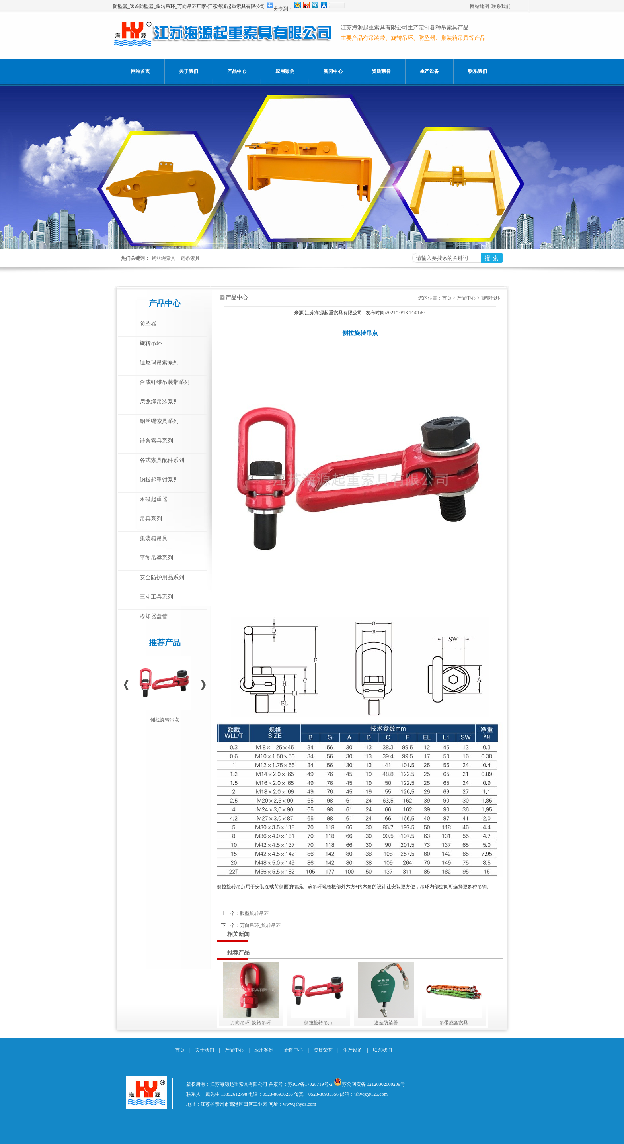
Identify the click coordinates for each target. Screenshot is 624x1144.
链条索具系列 (156, 441)
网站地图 (479, 6)
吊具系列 (151, 519)
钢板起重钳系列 (159, 480)
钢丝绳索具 (164, 258)
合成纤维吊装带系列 (165, 382)
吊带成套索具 (453, 1022)
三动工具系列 (156, 597)
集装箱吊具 (154, 538)
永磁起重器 (154, 499)
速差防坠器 (386, 1022)
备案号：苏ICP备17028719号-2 (301, 1084)
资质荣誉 (381, 71)
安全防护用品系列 (162, 577)
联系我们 (501, 6)
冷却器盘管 (154, 616)
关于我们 (188, 71)
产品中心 (236, 71)
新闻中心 (333, 71)
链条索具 (190, 258)
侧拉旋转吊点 (164, 720)
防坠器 (148, 324)
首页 (447, 298)
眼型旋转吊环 (254, 913)
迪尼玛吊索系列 (159, 363)
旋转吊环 (151, 343)
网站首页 (140, 71)
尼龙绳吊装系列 (159, 402)
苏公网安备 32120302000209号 (373, 1084)
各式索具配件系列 (162, 460)
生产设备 (429, 71)
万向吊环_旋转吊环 (260, 925)
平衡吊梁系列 (156, 558)
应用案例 (284, 71)
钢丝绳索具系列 (159, 421)
